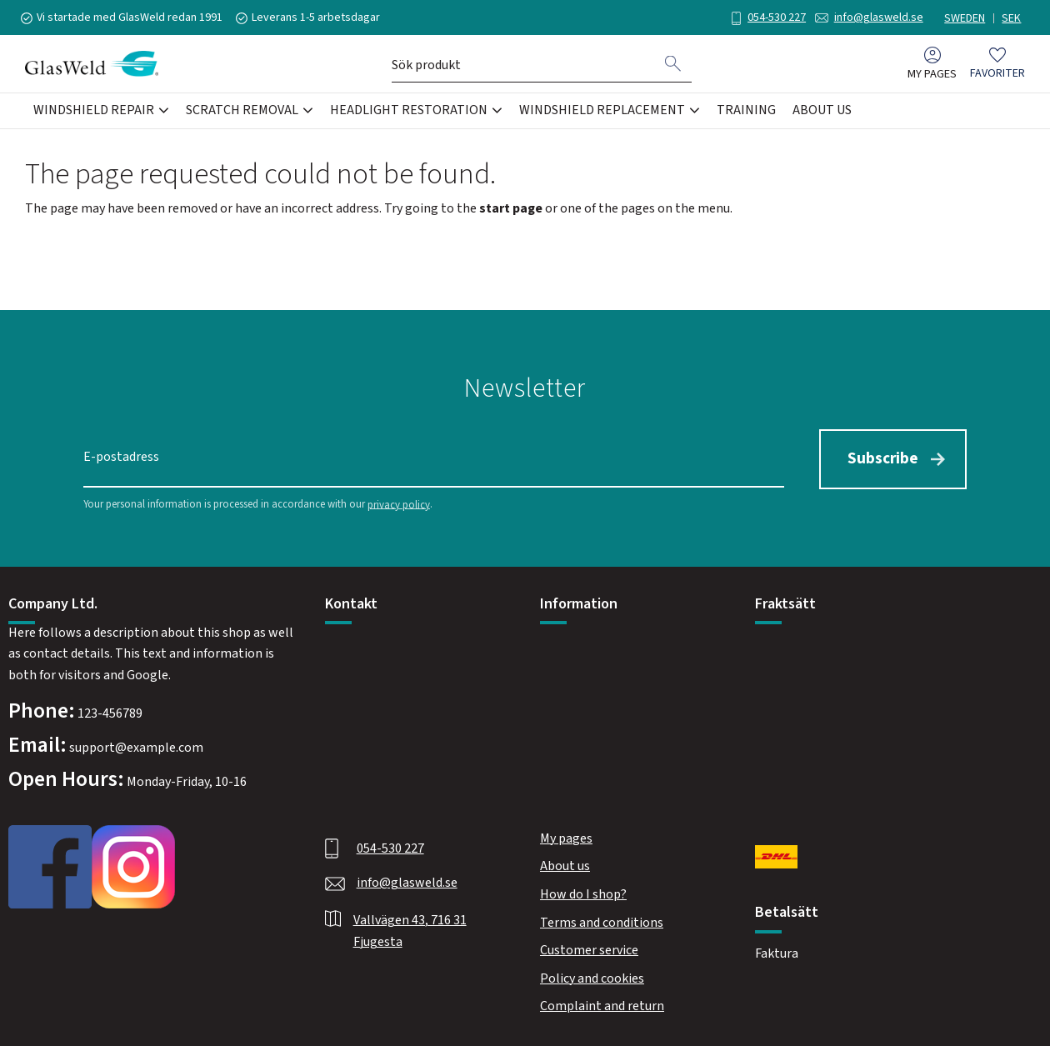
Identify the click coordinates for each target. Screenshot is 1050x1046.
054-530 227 (772, 17)
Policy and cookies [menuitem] (592, 977)
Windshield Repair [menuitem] (93, 112)
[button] (997, 65)
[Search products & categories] (523, 65)
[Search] (673, 65)
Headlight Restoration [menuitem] (409, 112)
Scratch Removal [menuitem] (242, 112)
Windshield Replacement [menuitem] (602, 112)
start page (510, 208)
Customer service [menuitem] (589, 948)
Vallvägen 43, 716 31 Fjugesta (410, 929)
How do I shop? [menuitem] (583, 892)
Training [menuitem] (746, 112)
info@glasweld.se (874, 17)
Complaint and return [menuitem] (602, 1004)
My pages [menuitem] (932, 75)
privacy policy (399, 502)
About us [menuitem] (822, 112)
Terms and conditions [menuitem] (601, 921)
